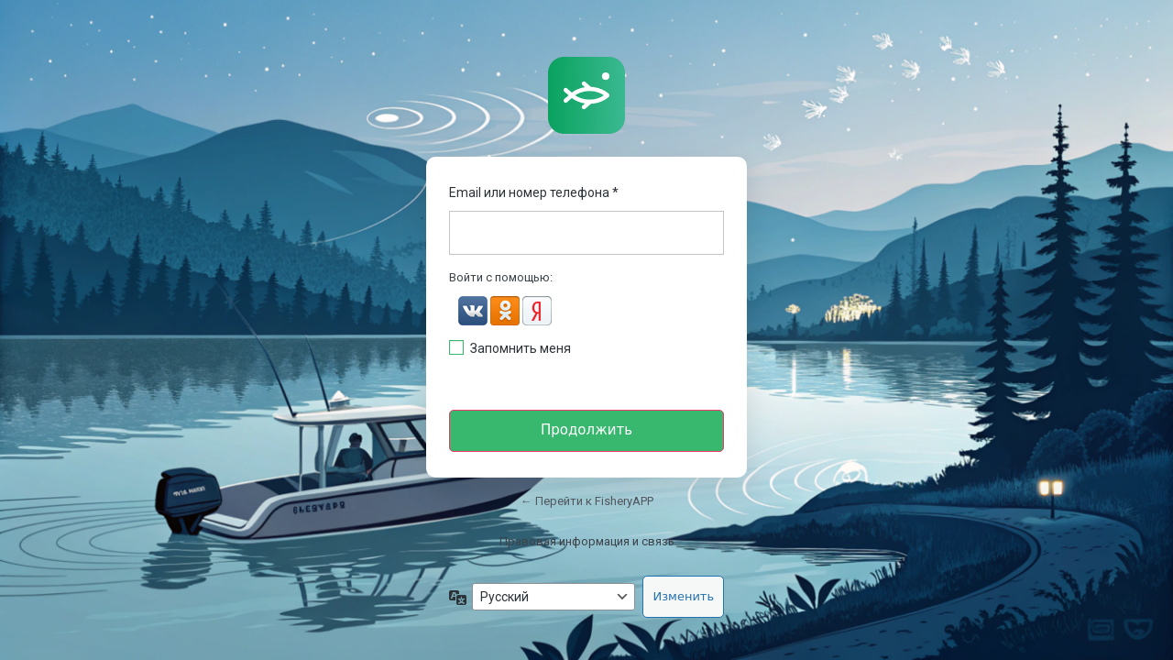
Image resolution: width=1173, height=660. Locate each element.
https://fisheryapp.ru (586, 95)
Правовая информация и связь (586, 541)
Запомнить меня (520, 348)
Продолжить (586, 430)
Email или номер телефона (534, 192)
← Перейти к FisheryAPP (587, 501)
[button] (474, 313)
